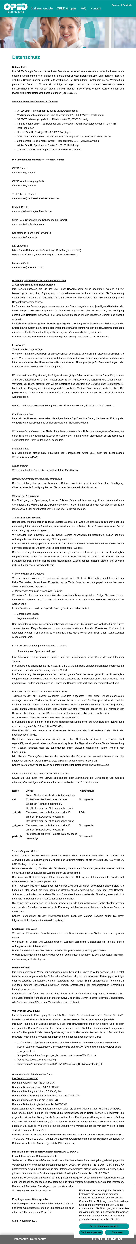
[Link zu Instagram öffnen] (94, 1238)
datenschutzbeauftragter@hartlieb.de (32, 211)
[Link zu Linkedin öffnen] (106, 1238)
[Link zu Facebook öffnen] (100, 1238)
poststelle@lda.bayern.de (61, 1143)
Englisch (127, 5)
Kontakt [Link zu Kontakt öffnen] (95, 8)
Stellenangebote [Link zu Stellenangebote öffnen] (42, 8)
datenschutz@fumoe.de (24, 237)
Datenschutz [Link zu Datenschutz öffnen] (38, 1238)
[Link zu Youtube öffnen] (113, 1238)
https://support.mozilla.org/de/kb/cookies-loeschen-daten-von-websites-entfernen (76, 1042)
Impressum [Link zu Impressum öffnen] (21, 1238)
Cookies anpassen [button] (91, 1232)
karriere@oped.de (75, 509)
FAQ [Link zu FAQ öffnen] (83, 8)
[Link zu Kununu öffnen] (120, 1238)
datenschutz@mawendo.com (27, 267)
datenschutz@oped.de (24, 172)
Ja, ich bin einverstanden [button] (104, 1226)
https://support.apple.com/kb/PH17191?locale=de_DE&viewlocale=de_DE (64, 1064)
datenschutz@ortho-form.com (28, 224)
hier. (117, 1219)
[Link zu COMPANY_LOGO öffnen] (15, 8)
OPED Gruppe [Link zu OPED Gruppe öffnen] (66, 8)
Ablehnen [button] (117, 1232)
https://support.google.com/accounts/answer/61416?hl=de (66, 1055)
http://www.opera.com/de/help (40, 1059)
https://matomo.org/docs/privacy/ (47, 920)
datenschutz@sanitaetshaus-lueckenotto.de (35, 198)
